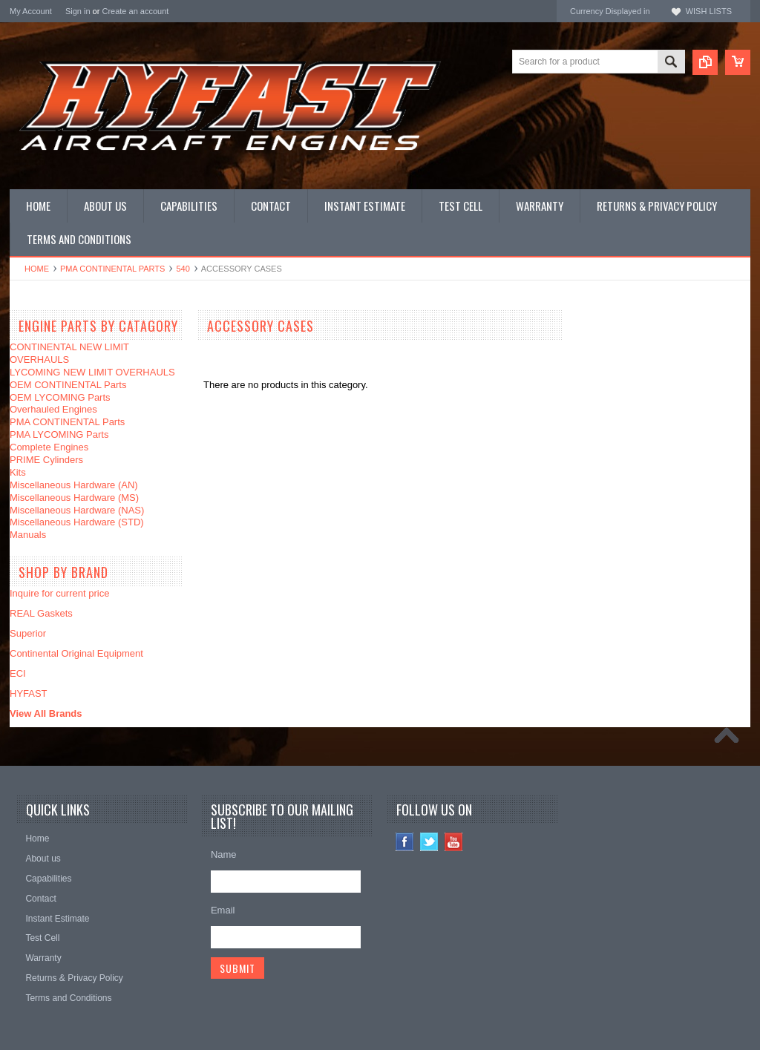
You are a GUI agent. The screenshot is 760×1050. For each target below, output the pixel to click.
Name (224, 854)
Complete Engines (49, 447)
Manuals (28, 534)
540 (182, 268)
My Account (31, 11)
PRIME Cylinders (46, 459)
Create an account (135, 11)
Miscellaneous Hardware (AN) (74, 484)
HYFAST (29, 693)
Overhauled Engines (53, 409)
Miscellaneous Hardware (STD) (77, 522)
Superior (28, 633)
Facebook (405, 842)
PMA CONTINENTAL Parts (112, 268)
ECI (18, 673)
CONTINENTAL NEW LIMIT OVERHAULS (69, 353)
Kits (18, 472)
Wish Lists (709, 11)
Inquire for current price (59, 593)
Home (36, 268)
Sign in (78, 11)
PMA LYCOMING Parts (59, 434)
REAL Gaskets (41, 613)
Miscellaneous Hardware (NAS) (77, 510)
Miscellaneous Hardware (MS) (74, 497)
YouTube (454, 842)
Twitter (429, 842)
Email (223, 910)
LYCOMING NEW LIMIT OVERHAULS (92, 372)
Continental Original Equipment (76, 653)
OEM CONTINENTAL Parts (68, 384)
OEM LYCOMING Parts (60, 397)
